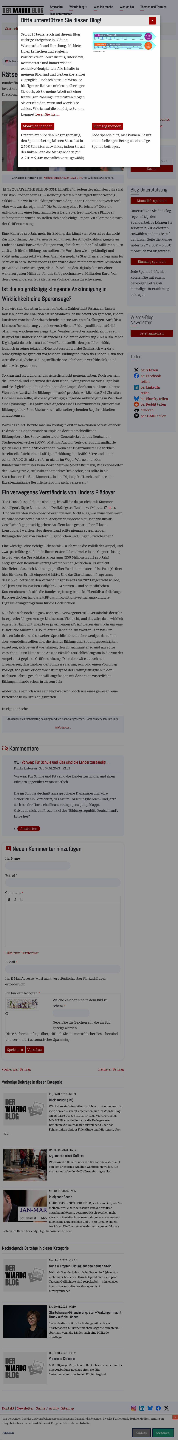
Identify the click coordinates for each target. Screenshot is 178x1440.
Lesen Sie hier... (47, 114)
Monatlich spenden (37, 126)
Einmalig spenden (107, 126)
